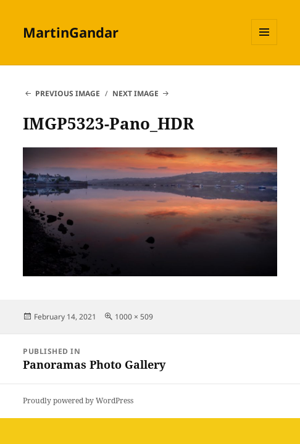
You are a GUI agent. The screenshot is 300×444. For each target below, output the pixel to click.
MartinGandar (71, 32)
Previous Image (67, 93)
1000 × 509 (134, 316)
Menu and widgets (264, 44)
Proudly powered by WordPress (78, 400)
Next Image (135, 93)
